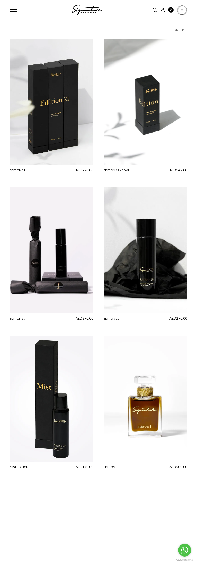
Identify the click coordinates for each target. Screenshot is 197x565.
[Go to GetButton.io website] (184, 559)
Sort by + (179, 30)
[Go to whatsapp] (184, 550)
